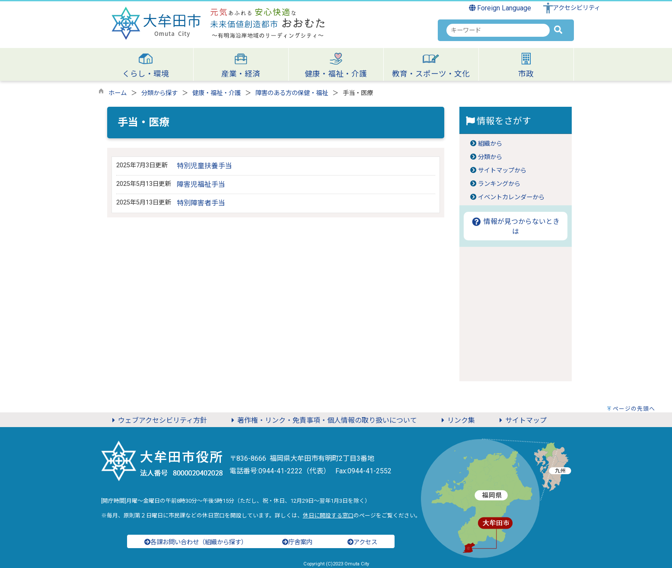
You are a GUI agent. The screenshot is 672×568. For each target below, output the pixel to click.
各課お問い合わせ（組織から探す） (195, 542)
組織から (490, 143)
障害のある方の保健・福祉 (291, 93)
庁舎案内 (297, 542)
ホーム (117, 93)
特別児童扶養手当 (204, 166)
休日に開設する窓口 (328, 515)
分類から (490, 157)
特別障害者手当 (204, 203)
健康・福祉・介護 (216, 93)
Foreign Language (500, 8)
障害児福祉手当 (201, 184)
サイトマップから (502, 170)
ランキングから (499, 184)
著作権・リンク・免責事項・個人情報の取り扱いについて (323, 420)
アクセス (362, 542)
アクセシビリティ (576, 8)
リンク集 (457, 420)
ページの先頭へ (634, 408)
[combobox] (498, 30)
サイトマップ (522, 420)
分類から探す (159, 93)
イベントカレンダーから (511, 197)
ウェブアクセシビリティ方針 (158, 420)
